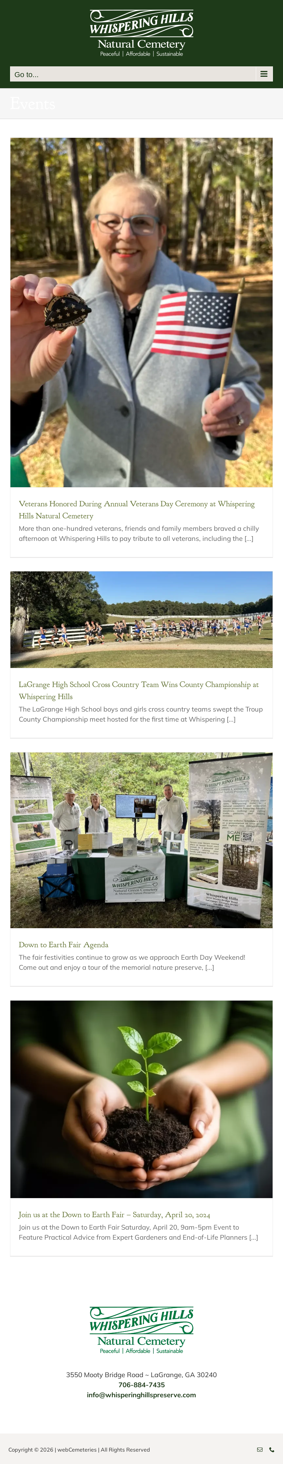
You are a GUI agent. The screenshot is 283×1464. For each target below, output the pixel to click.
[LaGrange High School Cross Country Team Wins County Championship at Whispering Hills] (141, 619)
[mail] (260, 1449)
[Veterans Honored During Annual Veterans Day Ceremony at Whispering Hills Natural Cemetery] (141, 312)
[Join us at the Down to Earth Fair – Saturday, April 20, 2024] (141, 1099)
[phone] (272, 1449)
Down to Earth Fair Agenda (63, 945)
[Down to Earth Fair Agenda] (141, 840)
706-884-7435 (142, 1385)
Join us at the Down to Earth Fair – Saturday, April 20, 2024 (114, 1214)
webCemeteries (77, 1449)
